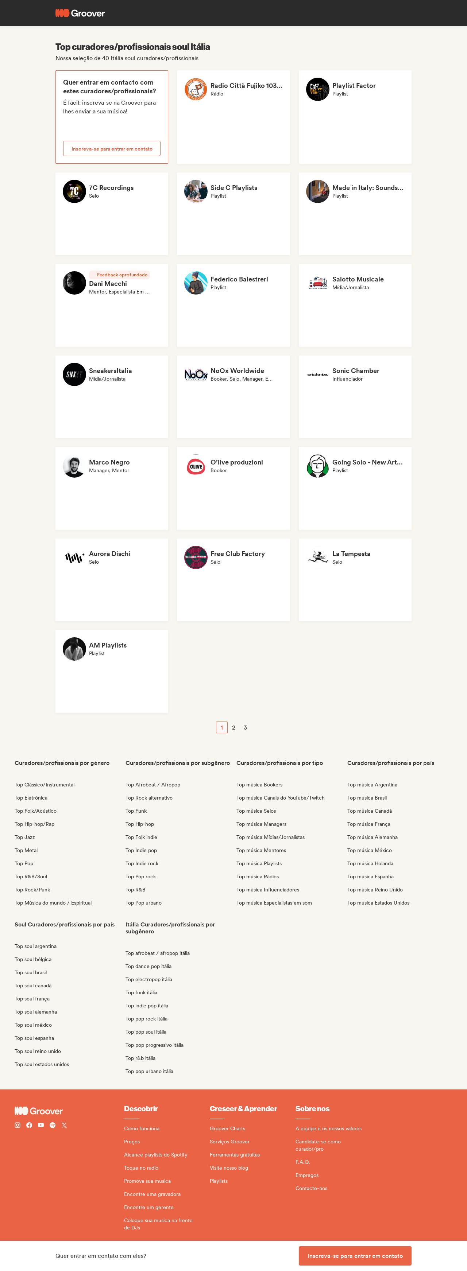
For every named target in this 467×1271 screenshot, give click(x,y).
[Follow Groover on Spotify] (52, 1126)
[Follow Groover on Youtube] (41, 1126)
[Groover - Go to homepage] (69, 1111)
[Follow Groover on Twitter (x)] (64, 1126)
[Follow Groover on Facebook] (29, 1126)
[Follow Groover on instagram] (17, 1126)
